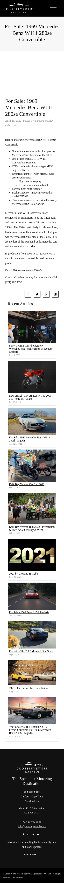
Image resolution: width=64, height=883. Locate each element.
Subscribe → (32, 854)
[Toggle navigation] (53, 9)
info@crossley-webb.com (32, 826)
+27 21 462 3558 (32, 821)
